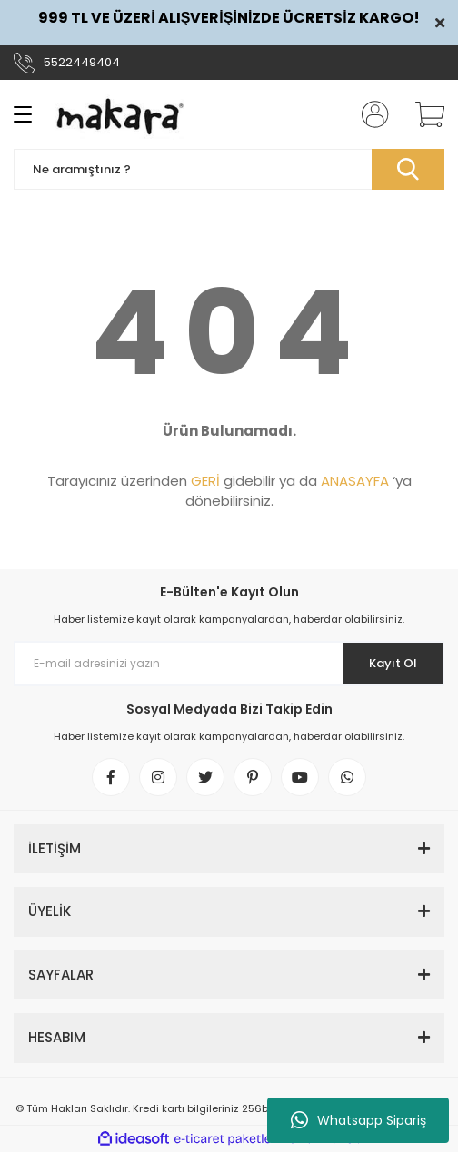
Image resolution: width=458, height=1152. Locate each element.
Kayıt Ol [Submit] (393, 663)
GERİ (205, 480)
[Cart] (423, 114)
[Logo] (120, 114)
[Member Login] (370, 114)
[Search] (229, 169)
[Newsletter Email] (229, 663)
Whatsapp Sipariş (358, 1120)
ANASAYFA (355, 480)
